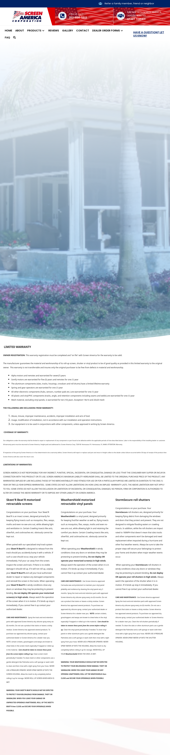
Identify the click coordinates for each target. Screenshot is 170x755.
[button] (43, 30)
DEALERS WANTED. (136, 15)
